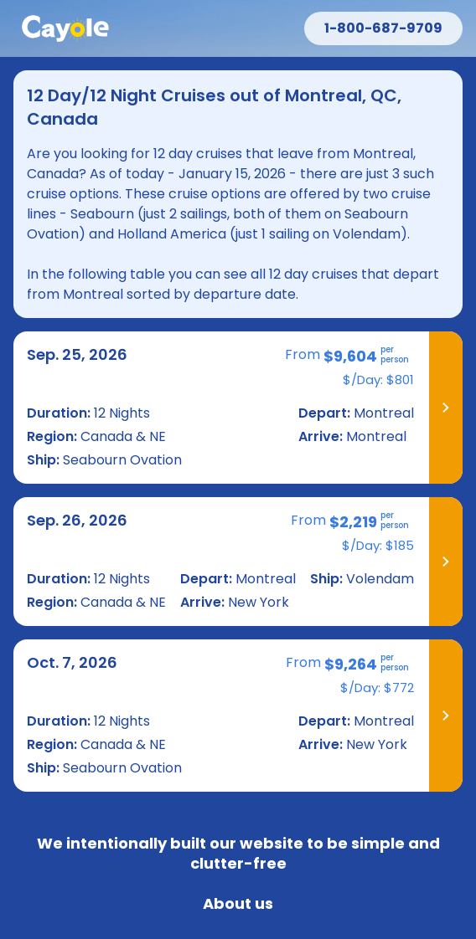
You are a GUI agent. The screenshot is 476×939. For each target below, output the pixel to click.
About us (238, 904)
